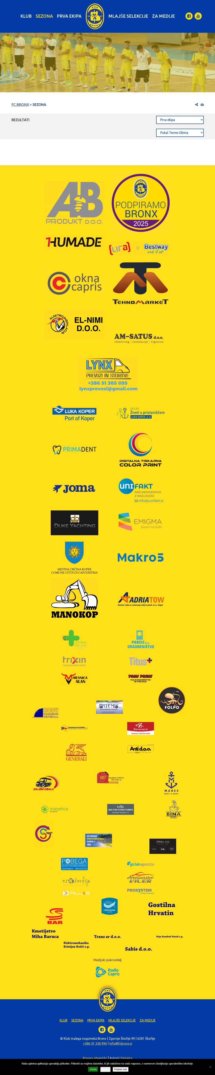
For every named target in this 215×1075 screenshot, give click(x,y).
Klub (26, 15)
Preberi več (120, 1069)
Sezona (44, 15)
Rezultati (20, 120)
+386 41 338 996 (95, 1043)
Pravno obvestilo (95, 1058)
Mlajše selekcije (128, 15)
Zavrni (105, 1069)
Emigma (126, 1058)
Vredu (93, 1069)
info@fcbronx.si (120, 1043)
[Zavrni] (210, 1067)
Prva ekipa (69, 15)
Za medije (163, 15)
